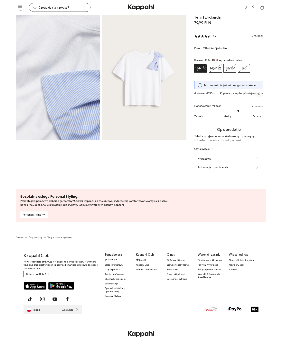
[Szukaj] (64, 7)
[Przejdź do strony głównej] (141, 7)
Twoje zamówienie (114, 274)
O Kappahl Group (175, 260)
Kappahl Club (142, 264)
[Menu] (20, 7)
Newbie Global (236, 264)
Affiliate (233, 269)
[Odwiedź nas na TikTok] (30, 299)
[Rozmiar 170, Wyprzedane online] (244, 68)
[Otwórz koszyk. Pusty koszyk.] (262, 7)
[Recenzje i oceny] (228, 35)
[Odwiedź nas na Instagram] (42, 299)
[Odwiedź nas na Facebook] (67, 299)
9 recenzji (257, 106)
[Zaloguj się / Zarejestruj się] (253, 7)
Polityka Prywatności (208, 264)
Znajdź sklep (111, 283)
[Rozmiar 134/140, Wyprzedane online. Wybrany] (200, 68)
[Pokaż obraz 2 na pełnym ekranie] (144, 77)
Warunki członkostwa (146, 269)
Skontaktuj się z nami (115, 278)
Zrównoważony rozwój (178, 264)
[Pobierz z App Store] (35, 286)
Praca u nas (172, 269)
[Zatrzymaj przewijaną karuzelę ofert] (259, 93)
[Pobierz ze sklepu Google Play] (61, 286)
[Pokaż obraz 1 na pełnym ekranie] (58, 77)
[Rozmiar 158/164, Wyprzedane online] (229, 68)
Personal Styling (113, 296)
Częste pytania (112, 269)
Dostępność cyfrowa (177, 278)
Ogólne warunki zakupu (210, 260)
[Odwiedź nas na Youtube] (55, 299)
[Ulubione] (244, 7)
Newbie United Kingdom (241, 260)
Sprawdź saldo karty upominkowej (115, 290)
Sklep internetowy (114, 264)
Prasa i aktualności (176, 274)
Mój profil (141, 260)
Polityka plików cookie (209, 269)
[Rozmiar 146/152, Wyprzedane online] (215, 68)
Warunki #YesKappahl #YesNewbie (209, 276)
